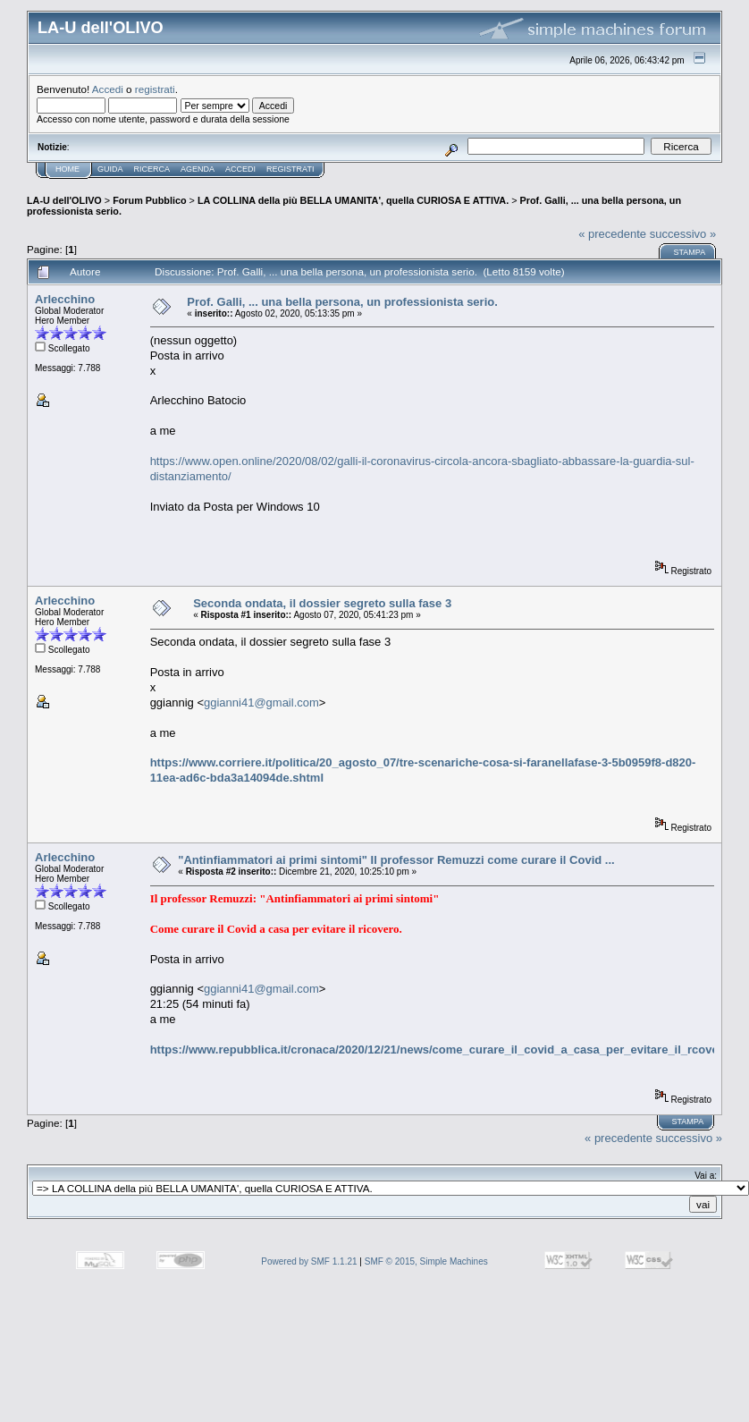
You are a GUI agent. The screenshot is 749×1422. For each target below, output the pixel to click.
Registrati (290, 169)
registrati (155, 89)
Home (67, 169)
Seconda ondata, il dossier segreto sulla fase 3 (322, 603)
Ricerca (152, 169)
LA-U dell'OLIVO (64, 200)
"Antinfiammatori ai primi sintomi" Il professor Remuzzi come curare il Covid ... (396, 860)
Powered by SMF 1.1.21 (309, 1261)
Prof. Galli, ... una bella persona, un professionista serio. (342, 302)
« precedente (612, 234)
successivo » (683, 234)
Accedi (107, 89)
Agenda (198, 169)
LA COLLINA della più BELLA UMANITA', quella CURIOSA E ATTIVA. (353, 200)
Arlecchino (65, 299)
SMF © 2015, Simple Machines (426, 1261)
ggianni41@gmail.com (261, 702)
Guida (110, 169)
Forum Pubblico (149, 200)
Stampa (689, 252)
